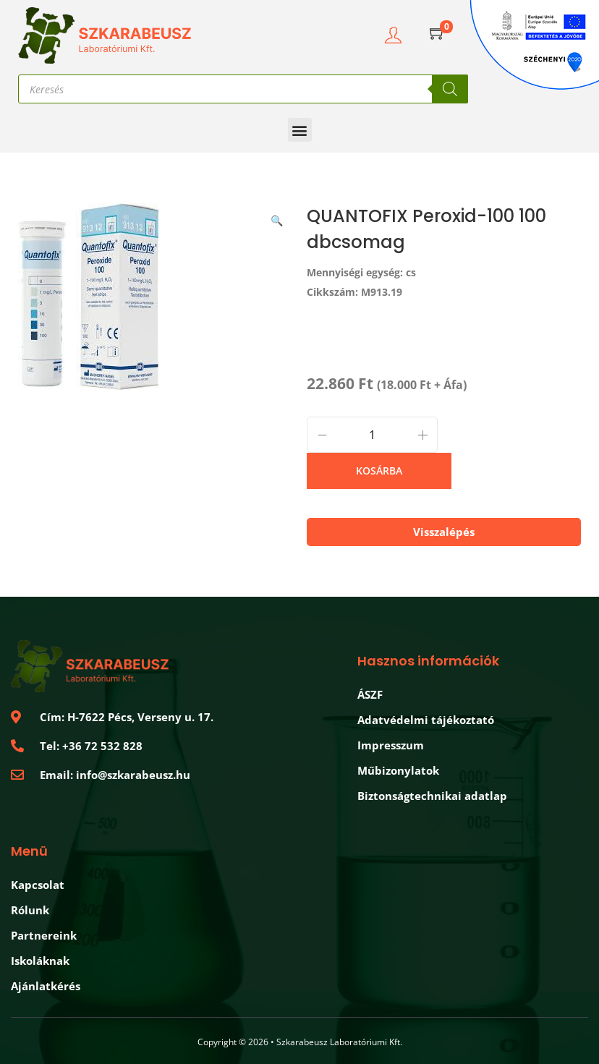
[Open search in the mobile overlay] (243, 89)
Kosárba (379, 470)
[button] (300, 130)
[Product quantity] (372, 435)
